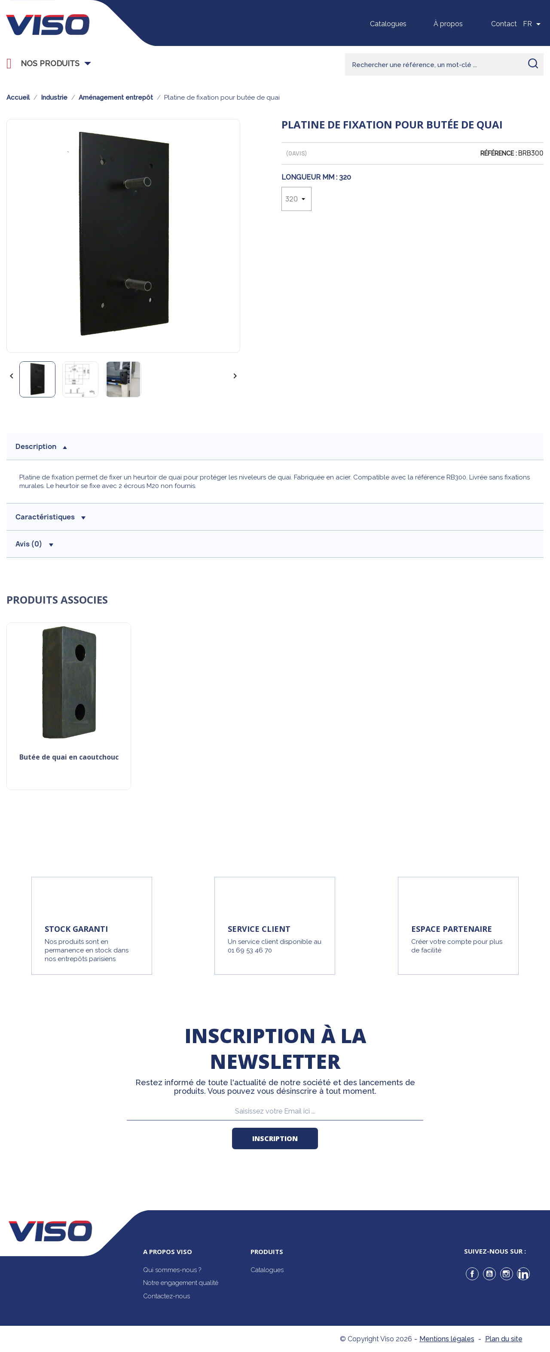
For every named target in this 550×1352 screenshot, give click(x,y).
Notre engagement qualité (180, 1283)
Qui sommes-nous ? (172, 1270)
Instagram (506, 1274)
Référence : (498, 153)
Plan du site (503, 1339)
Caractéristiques (50, 517)
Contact (504, 24)
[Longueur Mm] (296, 199)
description (41, 446)
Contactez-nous (166, 1296)
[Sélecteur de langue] (533, 24)
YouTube (489, 1274)
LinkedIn (523, 1274)
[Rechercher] (444, 64)
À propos (448, 24)
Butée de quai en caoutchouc (69, 758)
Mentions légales (446, 1339)
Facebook (472, 1274)
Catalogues (388, 24)
